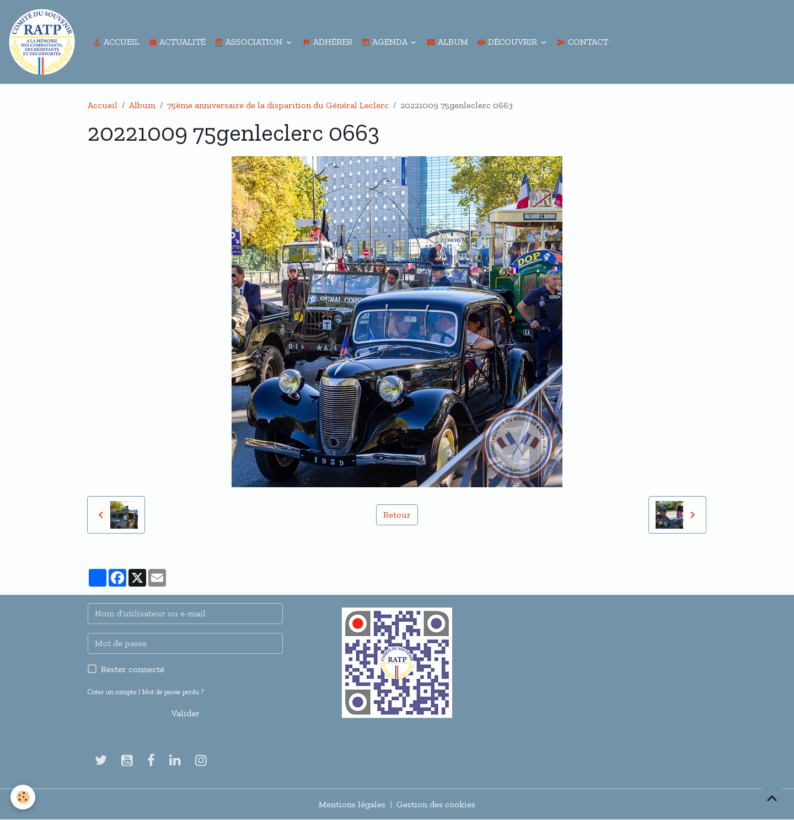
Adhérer (327, 41)
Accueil (116, 41)
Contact (582, 41)
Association (249, 41)
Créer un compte (112, 692)
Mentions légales (352, 804)
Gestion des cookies (435, 804)
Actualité (177, 41)
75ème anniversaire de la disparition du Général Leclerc (278, 105)
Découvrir (508, 41)
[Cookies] (23, 797)
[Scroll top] (772, 798)
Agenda (385, 41)
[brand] (44, 42)
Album (447, 41)
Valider (185, 713)
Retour (397, 514)
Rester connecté (132, 669)
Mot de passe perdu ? (173, 692)
